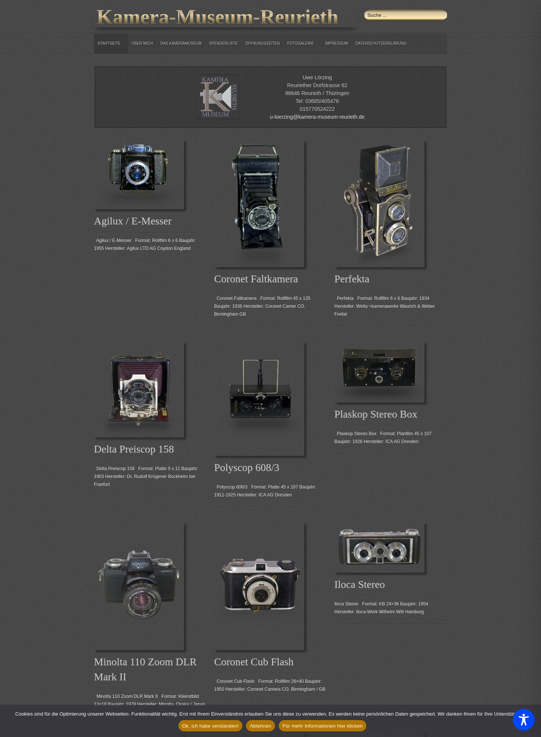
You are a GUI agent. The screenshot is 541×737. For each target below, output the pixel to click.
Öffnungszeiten (262, 43)
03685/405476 (322, 101)
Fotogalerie (300, 43)
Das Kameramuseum (181, 43)
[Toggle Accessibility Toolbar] (523, 719)
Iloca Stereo (359, 584)
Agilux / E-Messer (133, 221)
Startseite (109, 43)
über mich (142, 43)
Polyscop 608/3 (246, 467)
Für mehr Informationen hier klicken (323, 726)
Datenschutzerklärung (381, 43)
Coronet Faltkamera (256, 279)
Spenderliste (223, 43)
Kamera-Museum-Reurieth (218, 16)
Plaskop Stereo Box (375, 414)
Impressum (336, 43)
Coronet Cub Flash (254, 661)
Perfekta (351, 279)
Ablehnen (260, 726)
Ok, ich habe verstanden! (210, 726)
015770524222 (317, 109)
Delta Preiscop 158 (134, 449)
